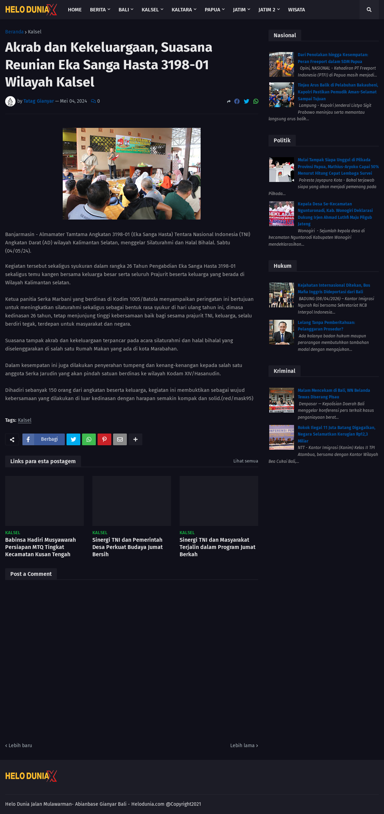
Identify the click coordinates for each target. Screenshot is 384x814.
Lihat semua (245, 461)
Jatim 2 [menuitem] (267, 10)
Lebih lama (242, 746)
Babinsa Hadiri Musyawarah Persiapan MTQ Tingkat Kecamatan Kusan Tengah (40, 547)
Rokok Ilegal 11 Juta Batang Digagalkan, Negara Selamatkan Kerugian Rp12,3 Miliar (336, 434)
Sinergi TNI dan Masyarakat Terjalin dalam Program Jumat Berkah (217, 547)
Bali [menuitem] (124, 10)
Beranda (14, 32)
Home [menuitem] (75, 10)
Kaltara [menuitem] (182, 10)
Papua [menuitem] (212, 10)
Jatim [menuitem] (239, 10)
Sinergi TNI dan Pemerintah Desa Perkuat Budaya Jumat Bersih (127, 547)
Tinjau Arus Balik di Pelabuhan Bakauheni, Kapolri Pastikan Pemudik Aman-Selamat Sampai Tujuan (338, 92)
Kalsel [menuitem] (150, 10)
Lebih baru (20, 746)
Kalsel (34, 32)
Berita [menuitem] (98, 10)
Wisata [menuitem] (296, 10)
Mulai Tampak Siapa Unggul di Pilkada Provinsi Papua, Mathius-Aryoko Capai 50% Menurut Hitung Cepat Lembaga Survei (338, 166)
